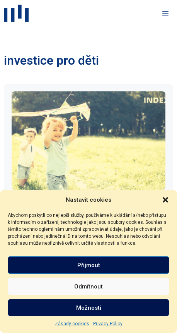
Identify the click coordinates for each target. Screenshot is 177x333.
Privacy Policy (108, 323)
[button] (165, 200)
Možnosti (88, 307)
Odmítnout (88, 286)
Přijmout (88, 265)
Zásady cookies (72, 323)
